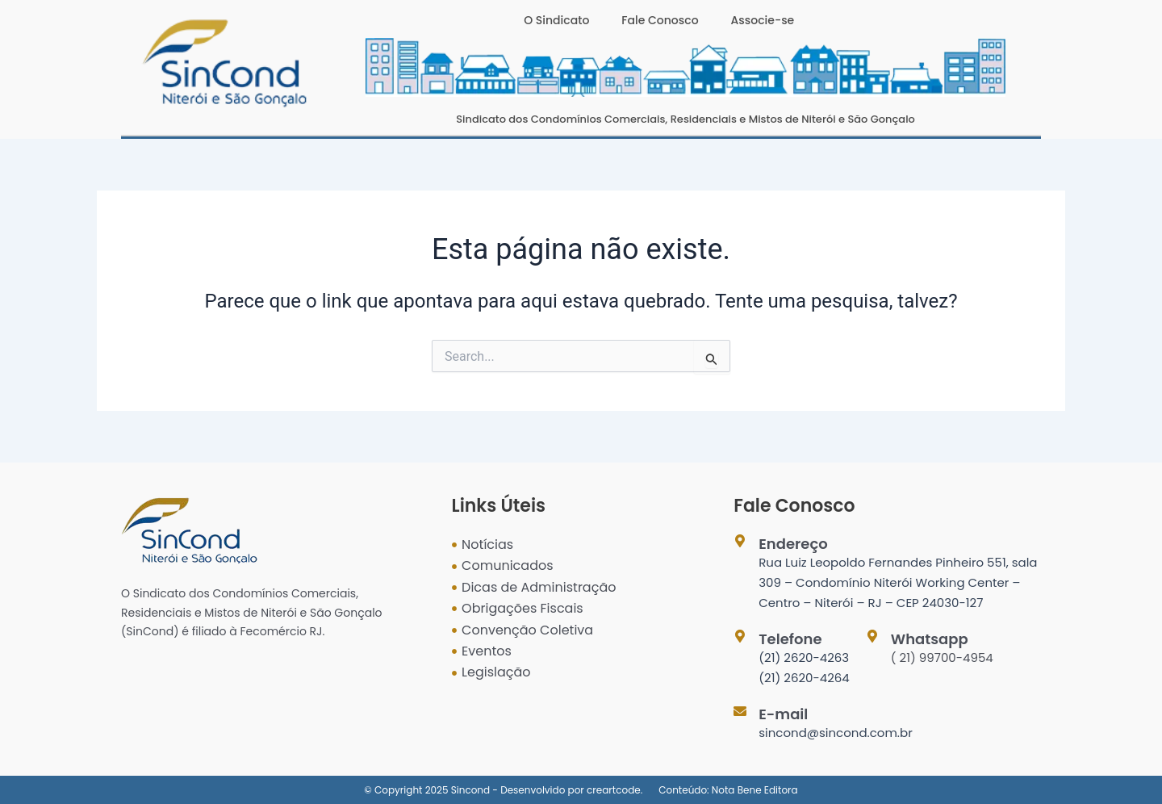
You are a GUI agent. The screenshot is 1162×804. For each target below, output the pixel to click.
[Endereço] (740, 540)
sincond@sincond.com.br (836, 732)
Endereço (793, 544)
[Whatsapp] (872, 636)
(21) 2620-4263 (804, 657)
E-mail (783, 714)
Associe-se (763, 20)
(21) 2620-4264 (804, 677)
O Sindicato (556, 20)
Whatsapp (929, 639)
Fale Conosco (659, 20)
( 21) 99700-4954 (942, 657)
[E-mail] (740, 711)
